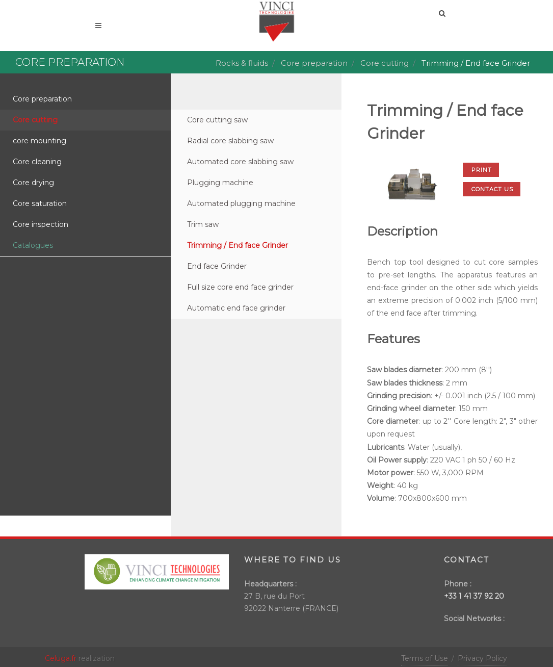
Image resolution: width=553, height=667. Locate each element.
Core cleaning (37, 161)
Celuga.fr (60, 658)
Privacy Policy (482, 658)
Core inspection (40, 224)
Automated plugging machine (241, 203)
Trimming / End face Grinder (237, 245)
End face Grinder (217, 266)
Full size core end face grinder (240, 287)
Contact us (492, 189)
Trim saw (203, 224)
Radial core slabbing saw (230, 140)
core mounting (39, 140)
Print (481, 169)
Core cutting (384, 63)
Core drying (33, 182)
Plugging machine (220, 182)
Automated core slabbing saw (240, 161)
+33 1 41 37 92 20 (474, 596)
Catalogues (33, 245)
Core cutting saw (217, 119)
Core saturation (40, 203)
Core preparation (314, 63)
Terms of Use (424, 658)
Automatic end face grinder (236, 308)
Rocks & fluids (242, 63)
